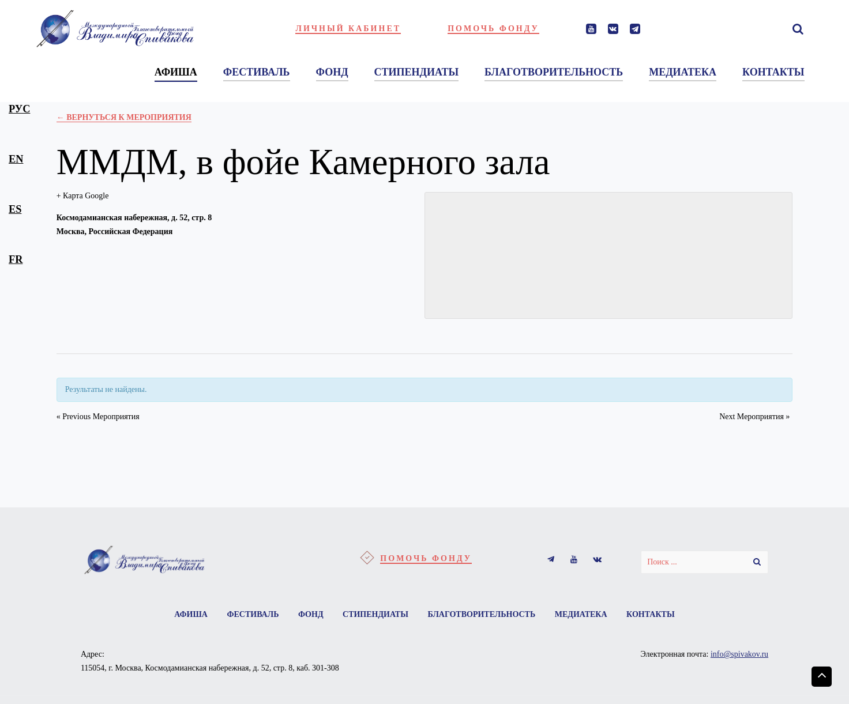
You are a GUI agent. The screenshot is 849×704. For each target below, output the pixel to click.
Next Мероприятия (754, 416)
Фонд (311, 614)
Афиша (191, 614)
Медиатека (581, 614)
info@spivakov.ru (739, 654)
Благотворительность (481, 614)
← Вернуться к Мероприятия (124, 117)
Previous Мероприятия (98, 416)
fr (15, 259)
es (15, 209)
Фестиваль (253, 614)
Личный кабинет (348, 28)
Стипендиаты (375, 614)
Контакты (650, 614)
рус (19, 109)
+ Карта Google (83, 195)
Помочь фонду (493, 28)
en (16, 159)
